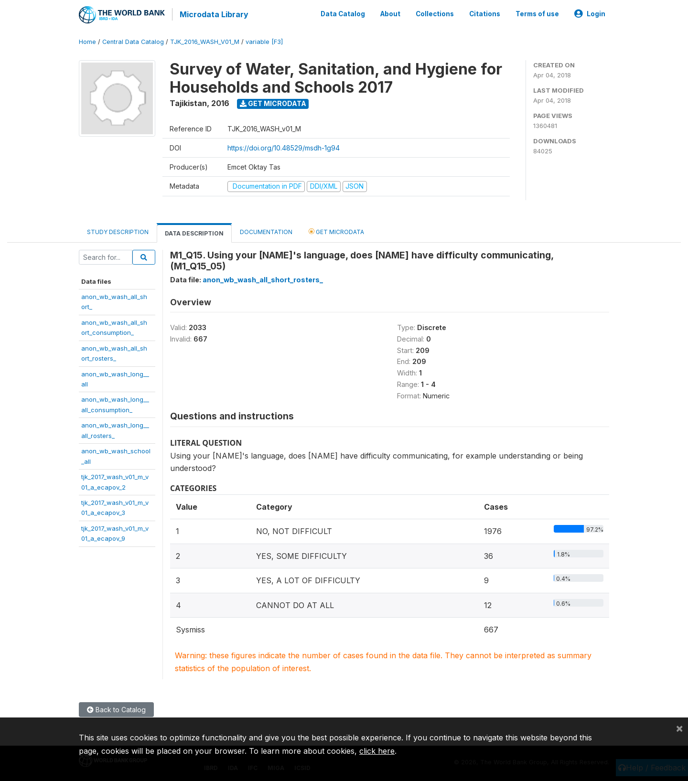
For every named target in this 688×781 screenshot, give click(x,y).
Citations (484, 13)
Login (589, 13)
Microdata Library (212, 14)
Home (87, 40)
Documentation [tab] (266, 230)
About (390, 13)
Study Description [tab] (118, 230)
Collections (435, 13)
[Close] (679, 728)
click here (377, 751)
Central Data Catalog (133, 40)
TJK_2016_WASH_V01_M (204, 40)
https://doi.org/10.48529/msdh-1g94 (283, 146)
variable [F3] (264, 40)
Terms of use (537, 13)
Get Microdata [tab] (336, 230)
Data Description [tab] (194, 231)
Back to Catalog (116, 708)
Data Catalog (343, 13)
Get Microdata (273, 102)
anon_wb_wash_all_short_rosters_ (263, 278)
